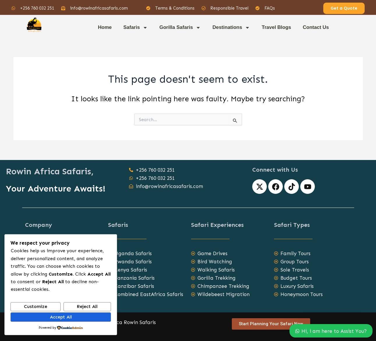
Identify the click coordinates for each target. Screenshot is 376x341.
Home (105, 27)
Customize (35, 306)
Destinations (231, 27)
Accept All (61, 317)
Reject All (87, 306)
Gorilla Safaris (180, 27)
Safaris (135, 27)
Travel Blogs (276, 27)
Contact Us (316, 27)
